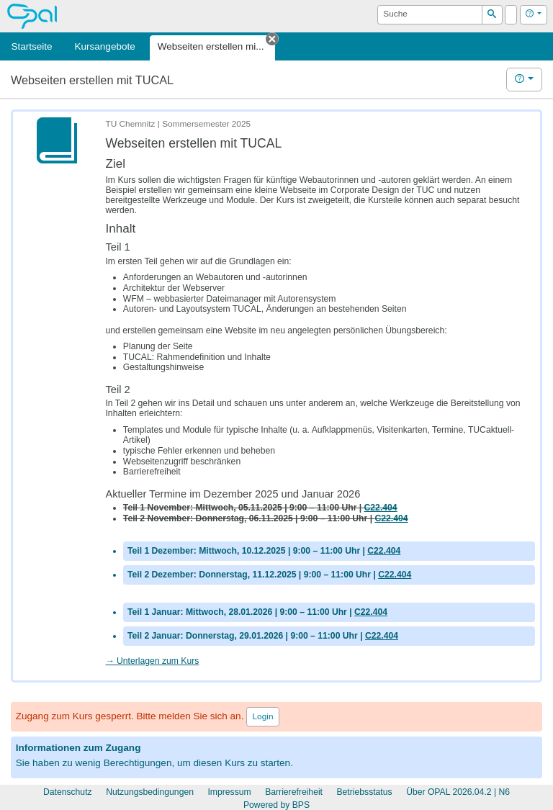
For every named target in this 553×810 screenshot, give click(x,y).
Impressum (229, 792)
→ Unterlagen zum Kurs (152, 661)
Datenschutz (67, 792)
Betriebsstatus (364, 792)
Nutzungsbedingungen (150, 792)
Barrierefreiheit (294, 792)
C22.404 (383, 551)
